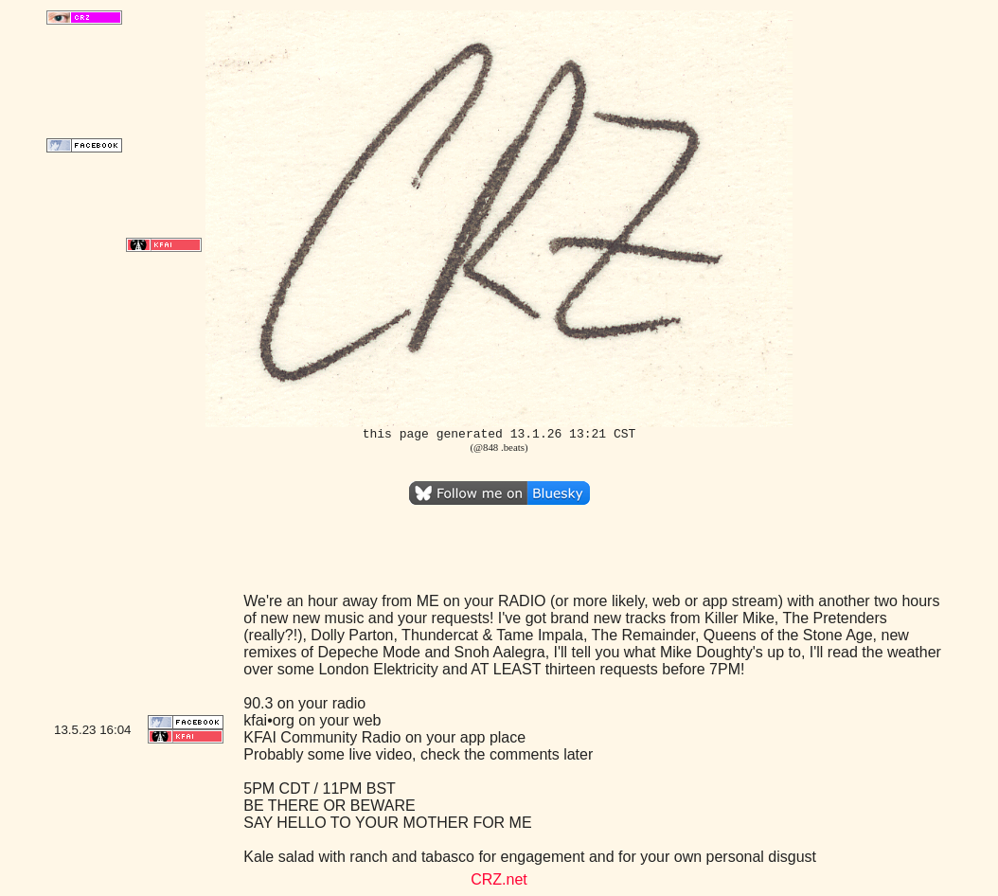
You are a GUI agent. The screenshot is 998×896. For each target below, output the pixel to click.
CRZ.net (499, 879)
